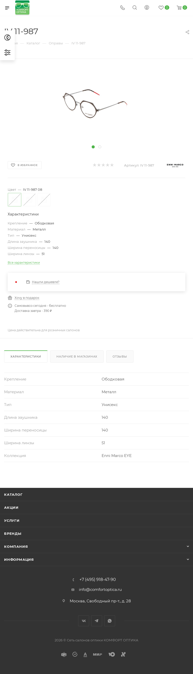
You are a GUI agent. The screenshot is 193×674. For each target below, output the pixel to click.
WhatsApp (109, 620)
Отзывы (120, 356)
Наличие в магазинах (76, 356)
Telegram (96, 620)
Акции (11, 507)
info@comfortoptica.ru (100, 589)
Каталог (13, 494)
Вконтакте (83, 620)
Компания (16, 546)
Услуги (12, 520)
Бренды (12, 533)
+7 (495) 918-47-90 (97, 580)
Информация (19, 559)
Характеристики (25, 356)
